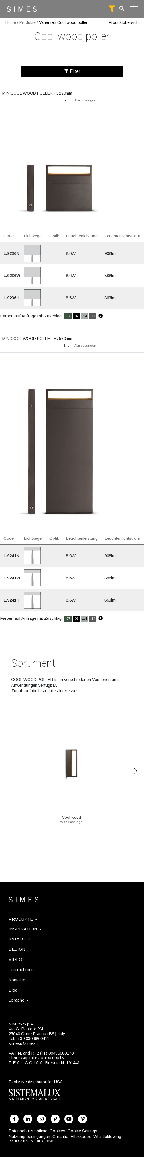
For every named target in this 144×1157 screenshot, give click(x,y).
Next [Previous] (135, 771)
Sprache (19, 1000)
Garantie (60, 1136)
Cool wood (71, 815)
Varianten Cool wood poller (63, 22)
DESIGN (17, 949)
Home (10, 22)
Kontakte (17, 979)
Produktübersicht (124, 22)
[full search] (112, 9)
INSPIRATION (25, 928)
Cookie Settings (82, 1130)
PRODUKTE (23, 919)
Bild (67, 100)
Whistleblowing (107, 1136)
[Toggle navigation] (134, 8)
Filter (72, 71)
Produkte (27, 22)
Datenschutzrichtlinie (28, 1130)
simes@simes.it (24, 1043)
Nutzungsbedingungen (29, 1136)
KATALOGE (20, 938)
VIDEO (15, 959)
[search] (121, 8)
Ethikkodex (80, 1136)
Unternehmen (21, 969)
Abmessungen (85, 100)
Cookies (57, 1130)
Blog (13, 990)
